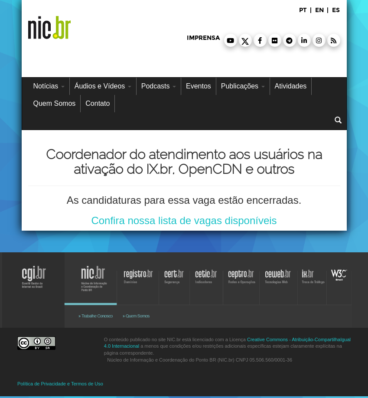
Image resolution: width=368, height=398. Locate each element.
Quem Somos (54, 103)
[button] (230, 40)
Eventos (198, 86)
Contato (97, 103)
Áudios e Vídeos (103, 86)
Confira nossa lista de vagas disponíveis (184, 220)
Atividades (291, 86)
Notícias (49, 86)
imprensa (203, 38)
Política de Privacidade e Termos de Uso (60, 383)
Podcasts (158, 86)
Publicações (243, 86)
